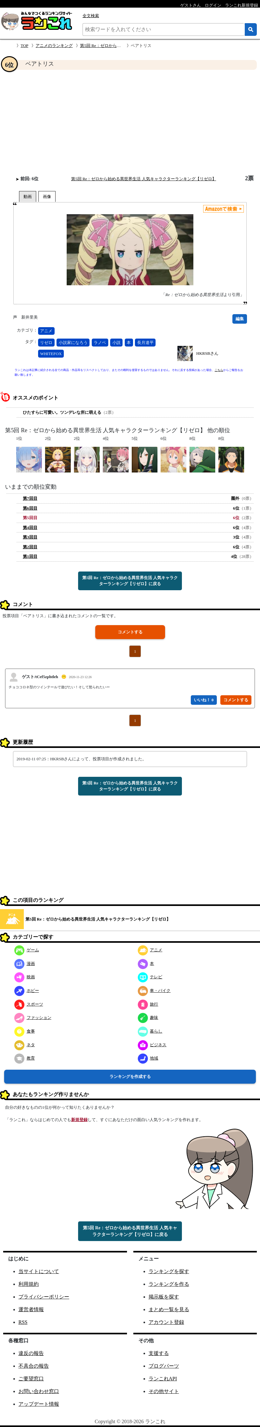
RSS (22, 1322)
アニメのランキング (54, 45)
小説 (116, 342)
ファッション (32, 1017)
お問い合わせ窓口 (38, 1391)
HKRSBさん (207, 353)
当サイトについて (38, 1271)
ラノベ (100, 342)
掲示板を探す (164, 1296)
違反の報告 (31, 1353)
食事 (24, 1031)
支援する (159, 1353)
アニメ (46, 330)
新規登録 (79, 1119)
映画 (24, 976)
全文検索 (91, 15)
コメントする (130, 632)
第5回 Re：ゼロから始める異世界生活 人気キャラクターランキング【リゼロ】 (143, 178)
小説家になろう (73, 342)
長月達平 (145, 342)
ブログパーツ (164, 1366)
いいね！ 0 (204, 699)
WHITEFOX (51, 353)
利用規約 (28, 1284)
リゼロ (46, 342)
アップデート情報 (38, 1404)
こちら (219, 370)
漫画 (24, 963)
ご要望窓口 (31, 1378)
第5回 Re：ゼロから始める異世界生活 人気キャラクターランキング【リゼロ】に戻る (130, 580)
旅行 (148, 1004)
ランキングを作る (169, 1284)
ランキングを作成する (130, 1076)
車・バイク (154, 990)
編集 (240, 318)
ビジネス (152, 1044)
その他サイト (164, 1391)
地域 (148, 1058)
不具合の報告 (33, 1366)
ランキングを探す (169, 1271)
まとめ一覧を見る (169, 1309)
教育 (24, 1058)
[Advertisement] (130, 122)
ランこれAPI (163, 1378)
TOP (24, 45)
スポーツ (28, 1004)
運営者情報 (31, 1309)
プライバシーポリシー (43, 1296)
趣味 (148, 1017)
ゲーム (26, 950)
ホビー (26, 990)
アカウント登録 (166, 1322)
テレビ (150, 976)
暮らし (150, 1031)
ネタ (24, 1044)
